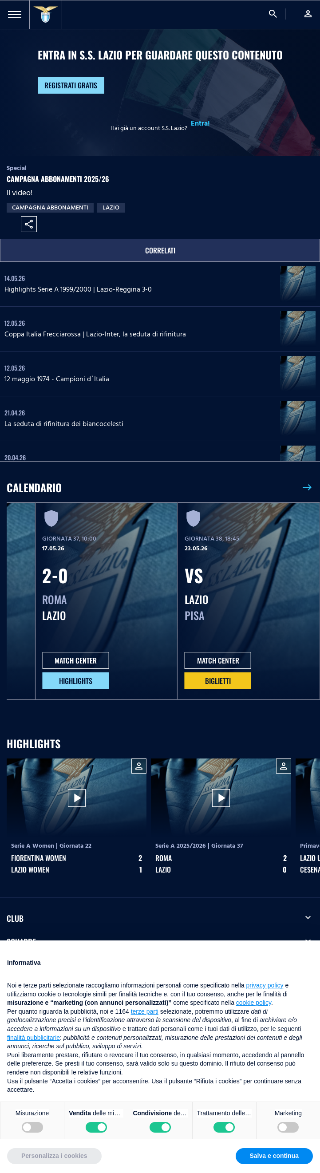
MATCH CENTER (76, 660)
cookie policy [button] (253, 1002)
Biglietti (218, 680)
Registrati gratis (70, 85)
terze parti (144, 1011)
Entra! (200, 123)
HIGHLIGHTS (75, 680)
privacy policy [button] (265, 985)
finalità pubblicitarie (33, 1037)
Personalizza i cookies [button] (54, 1155)
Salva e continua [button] (274, 1155)
